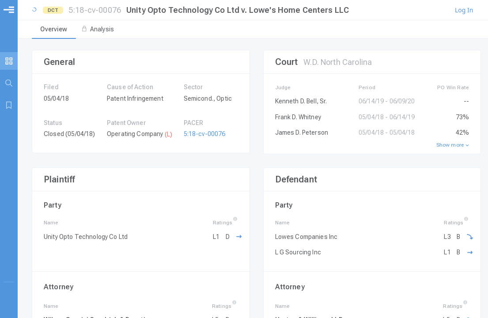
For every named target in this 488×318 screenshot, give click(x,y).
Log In (464, 10)
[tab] (54, 29)
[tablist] (253, 29)
